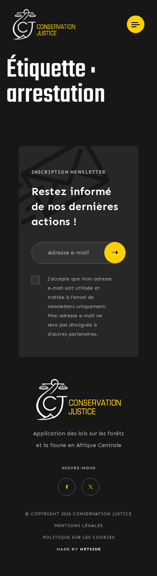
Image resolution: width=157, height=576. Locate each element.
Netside (90, 549)
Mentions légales (78, 525)
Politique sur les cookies (79, 537)
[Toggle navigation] (135, 24)
